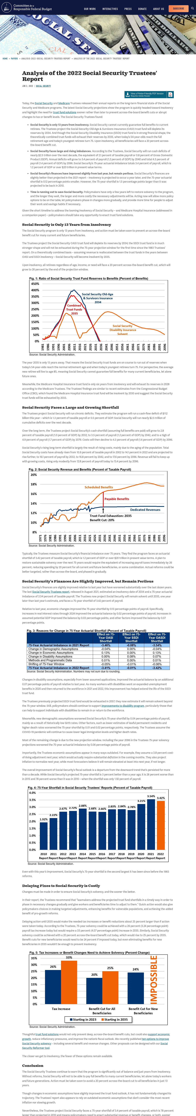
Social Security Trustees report (50, 591)
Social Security (43, 86)
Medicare (64, 103)
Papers (14, 58)
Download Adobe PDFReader (170, 94)
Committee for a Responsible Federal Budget (26, 7)
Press (128, 9)
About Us (158, 9)
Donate (142, 9)
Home (5, 58)
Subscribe (178, 8)
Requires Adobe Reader (145, 94)
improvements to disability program (123, 705)
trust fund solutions (64, 112)
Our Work (90, 9)
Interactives (110, 9)
